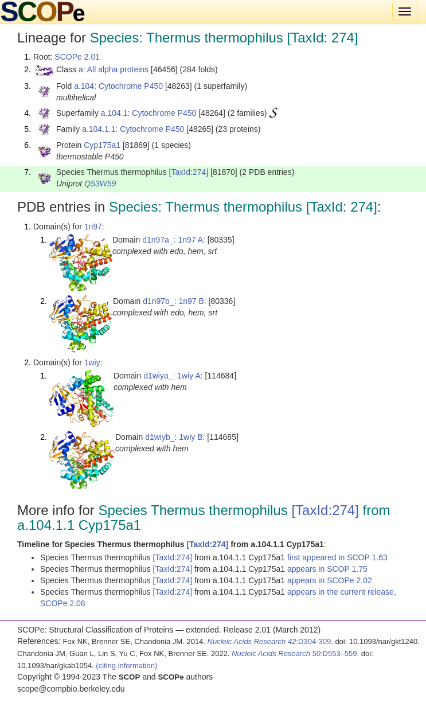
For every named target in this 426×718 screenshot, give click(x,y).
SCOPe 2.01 (77, 56)
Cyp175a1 (102, 145)
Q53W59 (100, 183)
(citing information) (126, 665)
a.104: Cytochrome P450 (118, 86)
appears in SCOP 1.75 (327, 568)
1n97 (93, 226)
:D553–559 (294, 653)
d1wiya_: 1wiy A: (173, 375)
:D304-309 (269, 641)
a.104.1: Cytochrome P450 (149, 113)
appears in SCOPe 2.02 (329, 580)
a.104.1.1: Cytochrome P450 (133, 129)
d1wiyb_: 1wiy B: (175, 437)
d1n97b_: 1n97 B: (174, 301)
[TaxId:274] (189, 172)
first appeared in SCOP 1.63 (337, 557)
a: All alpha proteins (113, 69)
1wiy (92, 362)
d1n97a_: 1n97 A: (173, 239)
